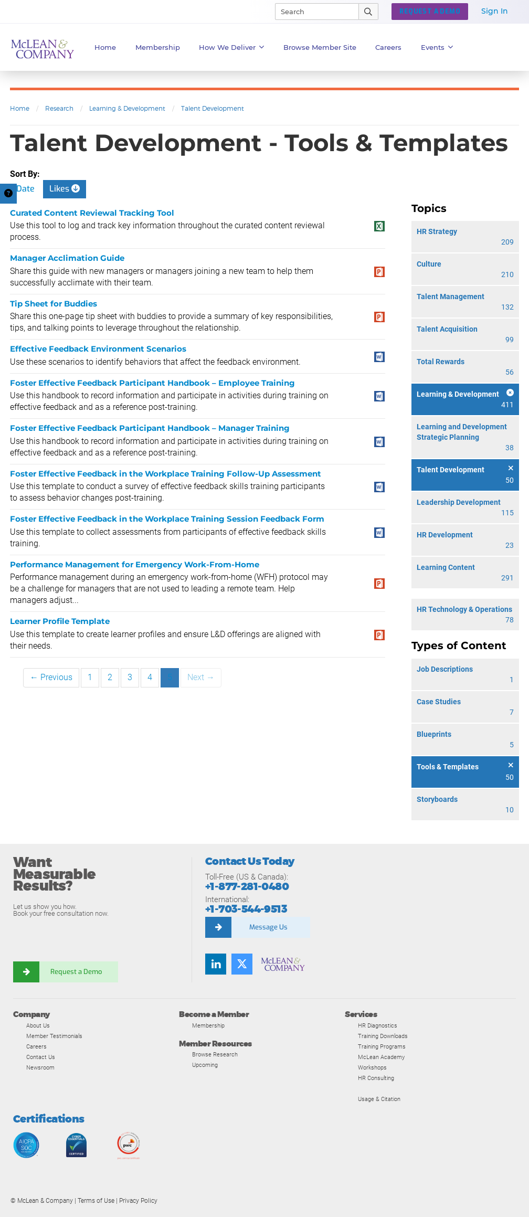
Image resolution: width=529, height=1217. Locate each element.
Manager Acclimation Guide (67, 258)
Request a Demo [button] (429, 11)
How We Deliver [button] (231, 47)
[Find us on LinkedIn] (215, 964)
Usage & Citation (379, 1099)
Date (25, 188)
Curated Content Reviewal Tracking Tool (92, 213)
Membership (157, 47)
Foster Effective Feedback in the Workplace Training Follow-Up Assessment (165, 474)
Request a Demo (76, 971)
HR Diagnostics (377, 1025)
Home (105, 47)
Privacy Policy (138, 1200)
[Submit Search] (368, 11)
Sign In (494, 11)
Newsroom (40, 1067)
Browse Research (215, 1054)
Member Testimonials (54, 1036)
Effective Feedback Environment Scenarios (98, 349)
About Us (38, 1025)
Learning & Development (127, 108)
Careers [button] (388, 47)
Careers (36, 1046)
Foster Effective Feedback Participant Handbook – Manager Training (150, 428)
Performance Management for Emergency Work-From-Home (134, 564)
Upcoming (205, 1064)
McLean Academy (381, 1057)
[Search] (312, 11)
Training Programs (382, 1046)
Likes (64, 188)
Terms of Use (96, 1200)
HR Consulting (376, 1078)
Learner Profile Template (60, 621)
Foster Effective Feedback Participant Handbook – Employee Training (152, 383)
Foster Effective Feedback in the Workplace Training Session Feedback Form (167, 519)
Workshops (372, 1067)
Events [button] (437, 47)
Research (59, 108)
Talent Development (212, 108)
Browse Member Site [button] (319, 47)
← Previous (51, 677)
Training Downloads (383, 1036)
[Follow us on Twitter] (241, 964)
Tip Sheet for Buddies (53, 304)
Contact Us (40, 1057)
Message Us (268, 927)
